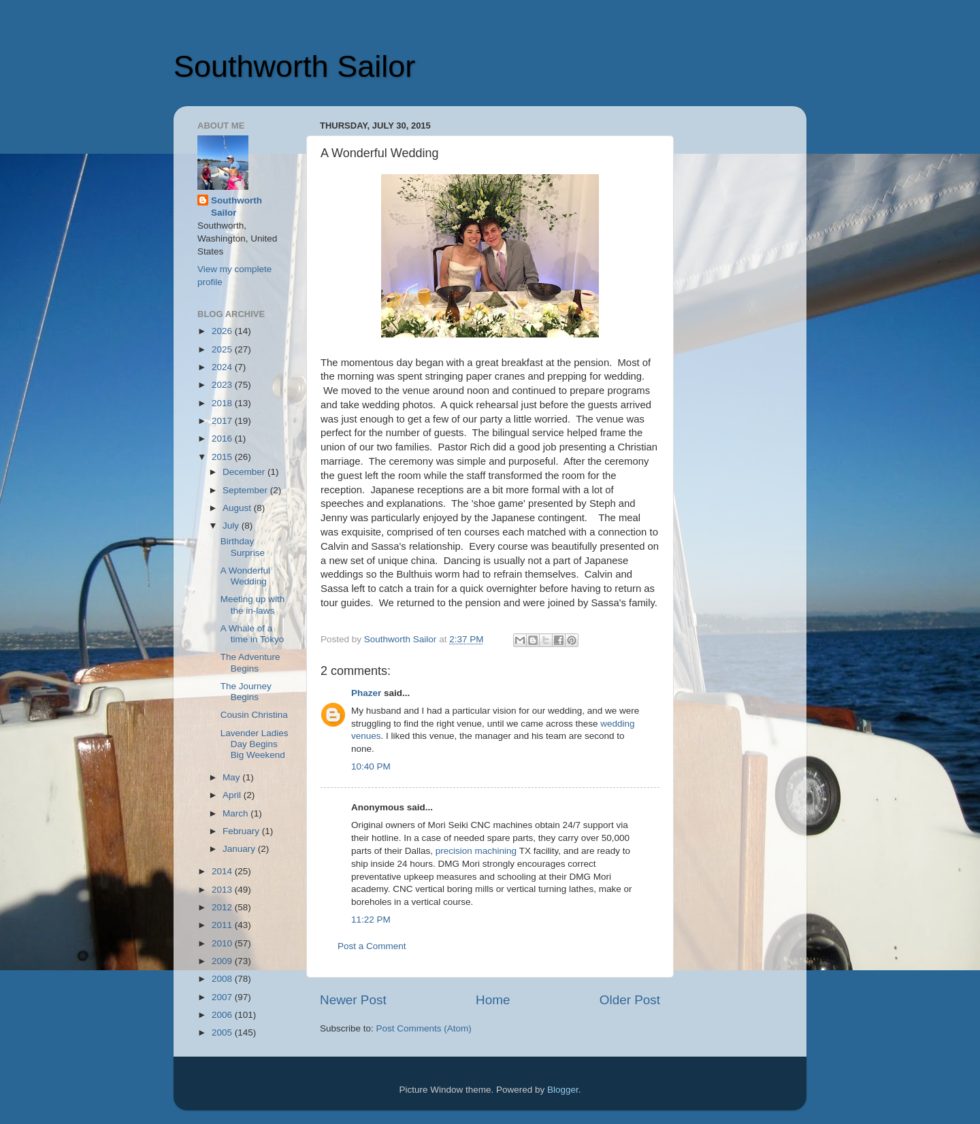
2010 (223, 943)
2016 (223, 438)
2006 (223, 1015)
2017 (223, 421)
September (246, 490)
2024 (223, 367)
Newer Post (353, 1000)
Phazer (366, 693)
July (232, 525)
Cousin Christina (254, 715)
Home (493, 1000)
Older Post (630, 1000)
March (236, 813)
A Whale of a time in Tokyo (252, 633)
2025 (223, 349)
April (233, 795)
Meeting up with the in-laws (252, 604)
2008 (223, 979)
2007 (223, 997)
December (245, 472)
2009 (223, 961)
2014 (223, 871)
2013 (223, 890)
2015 (223, 457)
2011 (223, 925)
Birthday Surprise (242, 546)
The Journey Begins (246, 691)
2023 (223, 385)
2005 (223, 1032)
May (232, 777)
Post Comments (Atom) (424, 1028)
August (238, 508)
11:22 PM (371, 919)
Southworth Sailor (294, 66)
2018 (223, 403)
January (240, 849)
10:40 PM (371, 766)
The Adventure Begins (250, 662)
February (242, 831)
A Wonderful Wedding (245, 575)
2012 (223, 907)
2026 (223, 331)
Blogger (562, 1090)
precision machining (476, 851)
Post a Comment (372, 946)
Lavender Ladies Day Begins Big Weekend (254, 744)
